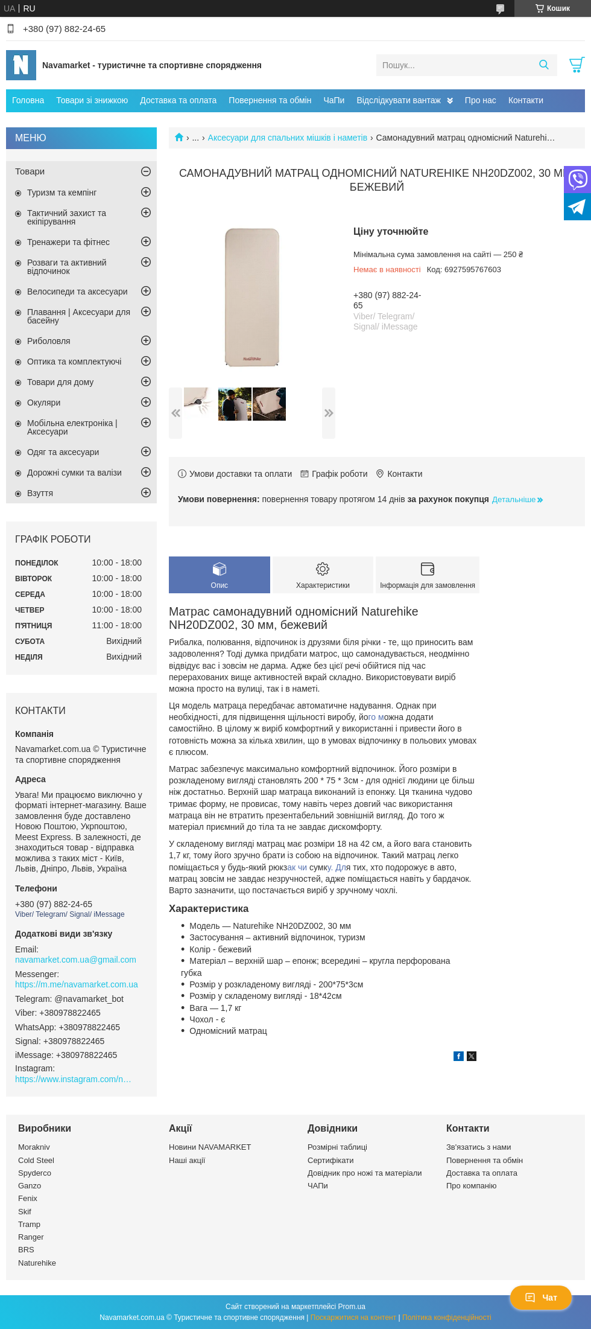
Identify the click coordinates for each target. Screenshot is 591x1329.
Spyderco (34, 1173)
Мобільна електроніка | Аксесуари (72, 427)
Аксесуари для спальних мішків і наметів (288, 137)
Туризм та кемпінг (61, 192)
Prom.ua (351, 1306)
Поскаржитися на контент (353, 1317)
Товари (30, 171)
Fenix (27, 1198)
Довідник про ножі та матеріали (365, 1173)
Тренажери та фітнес (68, 242)
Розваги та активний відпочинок (67, 267)
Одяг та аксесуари (63, 452)
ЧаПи (333, 100)
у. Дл (336, 867)
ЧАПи (318, 1185)
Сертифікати (331, 1160)
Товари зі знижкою (92, 100)
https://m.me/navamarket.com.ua (76, 984)
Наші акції (187, 1160)
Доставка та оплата (178, 100)
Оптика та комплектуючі (74, 361)
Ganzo (29, 1185)
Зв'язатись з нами (478, 1147)
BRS (26, 1249)
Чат (541, 1297)
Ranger (31, 1236)
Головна (28, 100)
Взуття (40, 493)
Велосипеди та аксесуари (77, 291)
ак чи (298, 867)
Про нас (480, 100)
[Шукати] (543, 65)
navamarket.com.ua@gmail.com (75, 959)
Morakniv (34, 1147)
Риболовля (49, 341)
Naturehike (37, 1262)
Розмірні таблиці (337, 1147)
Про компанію (471, 1185)
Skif (24, 1211)
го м (376, 717)
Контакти (525, 100)
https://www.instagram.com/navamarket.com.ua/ (75, 1079)
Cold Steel (36, 1160)
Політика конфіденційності (446, 1317)
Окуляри (43, 402)
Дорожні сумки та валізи (74, 472)
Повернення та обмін (270, 100)
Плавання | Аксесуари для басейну (78, 316)
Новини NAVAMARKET (210, 1147)
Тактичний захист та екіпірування (66, 217)
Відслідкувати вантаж (398, 100)
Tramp (29, 1224)
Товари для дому (60, 382)
